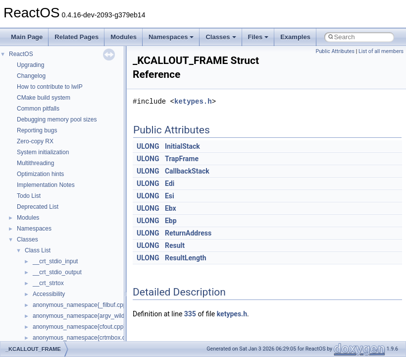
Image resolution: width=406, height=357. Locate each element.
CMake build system (43, 97)
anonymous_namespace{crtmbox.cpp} (83, 337)
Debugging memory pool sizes (57, 119)
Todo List (29, 195)
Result (175, 245)
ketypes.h (193, 101)
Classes (220, 37)
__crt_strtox (48, 283)
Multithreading (35, 163)
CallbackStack (187, 171)
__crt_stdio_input (55, 261)
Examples (295, 37)
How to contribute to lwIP (50, 86)
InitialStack (182, 146)
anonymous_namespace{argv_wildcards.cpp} (92, 315)
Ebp (171, 221)
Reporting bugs (37, 130)
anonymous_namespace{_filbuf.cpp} (80, 304)
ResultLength (185, 258)
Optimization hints (40, 174)
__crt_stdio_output (57, 272)
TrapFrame (182, 159)
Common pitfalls (38, 108)
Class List (38, 250)
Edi (169, 183)
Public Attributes (335, 51)
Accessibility (49, 294)
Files (258, 37)
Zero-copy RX (35, 141)
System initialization (43, 152)
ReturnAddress (188, 233)
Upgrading (30, 64)
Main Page (27, 37)
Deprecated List (37, 206)
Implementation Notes (46, 184)
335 (190, 314)
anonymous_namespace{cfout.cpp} (79, 326)
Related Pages (76, 37)
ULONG (148, 146)
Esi (169, 196)
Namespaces (171, 37)
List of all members (381, 51)
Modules (123, 37)
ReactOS (21, 54)
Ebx (170, 208)
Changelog (31, 75)
